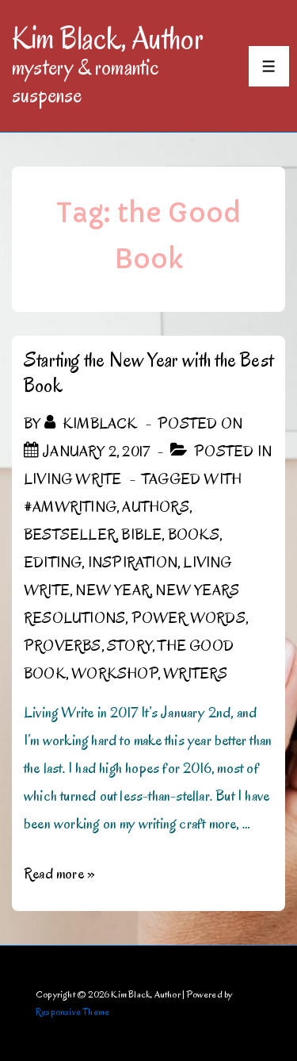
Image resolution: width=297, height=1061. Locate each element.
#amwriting (70, 507)
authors (155, 507)
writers (195, 673)
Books (193, 535)
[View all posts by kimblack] (92, 423)
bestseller (70, 535)
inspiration (132, 562)
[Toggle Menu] (269, 66)
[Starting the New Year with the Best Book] (96, 451)
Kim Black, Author (108, 38)
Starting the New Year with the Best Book (148, 373)
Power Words (188, 618)
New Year (112, 590)
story (129, 646)
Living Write (72, 479)
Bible (141, 535)
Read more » (59, 873)
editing (53, 562)
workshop (114, 673)
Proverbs (62, 646)
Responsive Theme (72, 1011)
